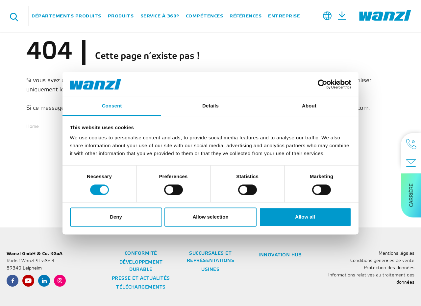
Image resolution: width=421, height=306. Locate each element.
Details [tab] (210, 106)
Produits (121, 16)
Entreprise (284, 16)
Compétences (204, 16)
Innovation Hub (280, 255)
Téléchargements (141, 287)
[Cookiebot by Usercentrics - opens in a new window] (322, 84)
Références (245, 16)
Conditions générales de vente (382, 261)
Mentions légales (396, 253)
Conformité (141, 253)
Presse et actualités (141, 278)
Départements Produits (66, 16)
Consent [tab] (112, 106)
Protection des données (389, 268)
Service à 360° (159, 16)
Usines (210, 270)
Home (32, 127)
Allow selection (210, 217)
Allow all (305, 217)
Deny (116, 217)
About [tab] (309, 106)
